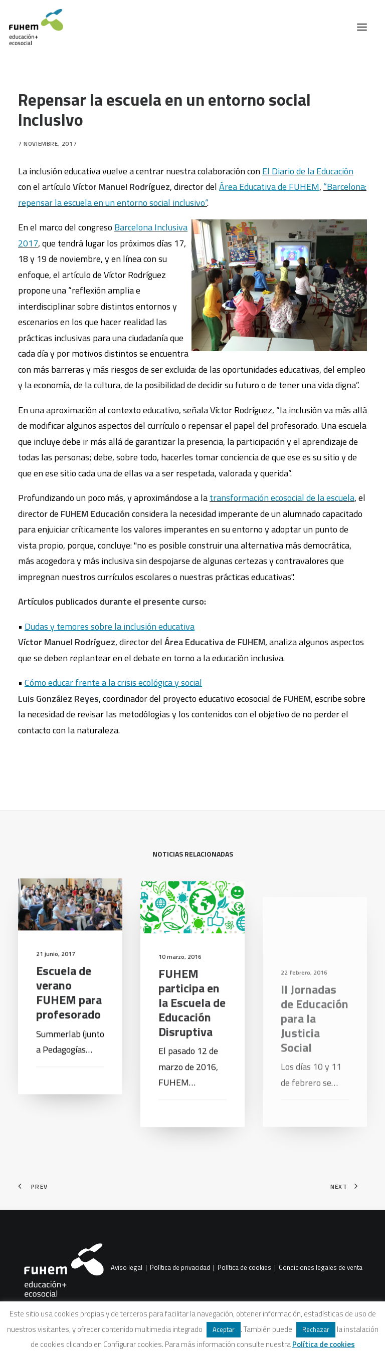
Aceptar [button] (224, 1329)
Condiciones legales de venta (320, 1268)
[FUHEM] (31, 27)
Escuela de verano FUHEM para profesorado (69, 1004)
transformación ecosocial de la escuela (282, 497)
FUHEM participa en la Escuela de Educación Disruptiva (192, 1032)
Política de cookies (244, 1268)
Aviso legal (126, 1268)
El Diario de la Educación (307, 171)
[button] (362, 27)
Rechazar (315, 1329)
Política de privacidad (180, 1268)
